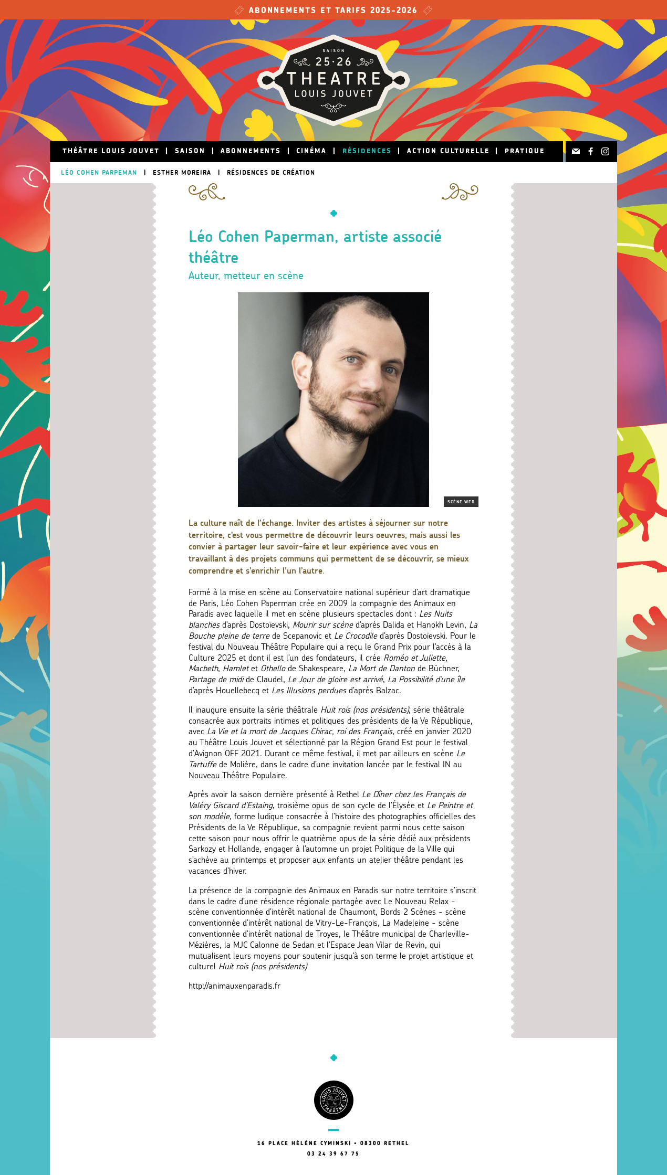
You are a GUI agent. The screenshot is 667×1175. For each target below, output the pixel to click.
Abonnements (251, 151)
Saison (190, 151)
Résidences (367, 151)
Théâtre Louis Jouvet (111, 151)
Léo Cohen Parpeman (99, 172)
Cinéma (311, 151)
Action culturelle (448, 151)
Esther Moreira (182, 172)
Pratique (525, 151)
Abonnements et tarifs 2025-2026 (333, 11)
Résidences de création (271, 172)
